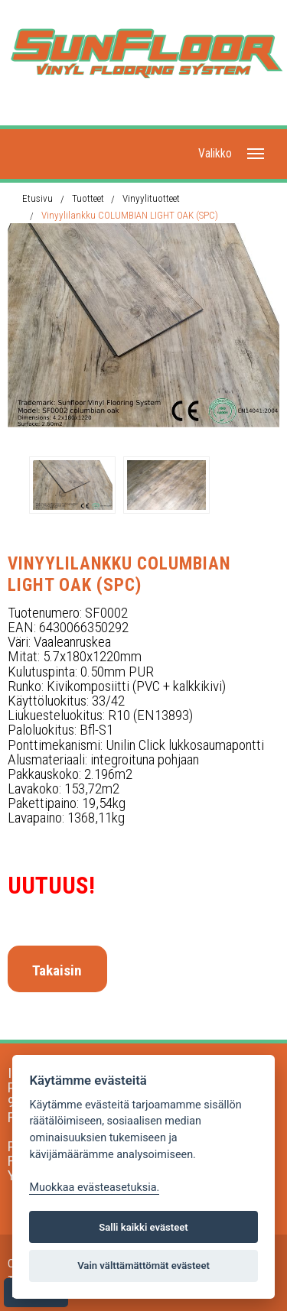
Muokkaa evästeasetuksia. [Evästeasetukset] (94, 1187)
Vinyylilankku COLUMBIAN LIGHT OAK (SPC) (129, 215)
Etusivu (37, 198)
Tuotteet (88, 198)
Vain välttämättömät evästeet (143, 1265)
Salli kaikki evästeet (143, 1227)
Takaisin (57, 970)
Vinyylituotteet (151, 198)
